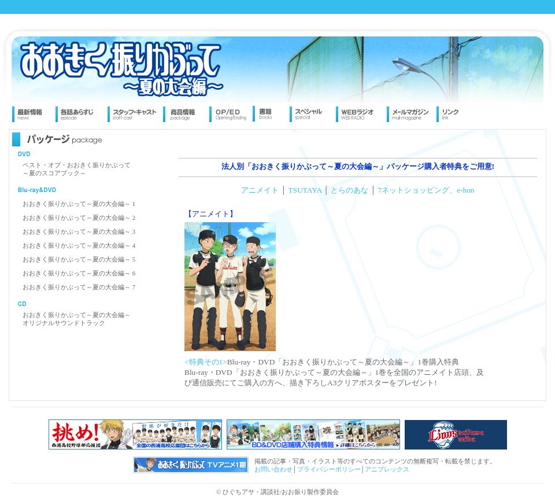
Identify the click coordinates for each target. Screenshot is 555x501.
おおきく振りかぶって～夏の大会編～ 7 (79, 287)
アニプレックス (387, 469)
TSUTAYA (305, 190)
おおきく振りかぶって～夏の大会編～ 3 (79, 232)
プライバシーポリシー (329, 469)
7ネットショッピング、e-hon (426, 190)
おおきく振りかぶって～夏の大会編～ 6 (79, 273)
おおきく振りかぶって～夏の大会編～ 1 (79, 204)
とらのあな (349, 190)
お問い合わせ (273, 469)
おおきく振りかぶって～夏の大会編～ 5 (79, 259)
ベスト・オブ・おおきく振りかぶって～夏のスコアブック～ (77, 169)
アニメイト (260, 190)
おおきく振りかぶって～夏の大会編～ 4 (79, 245)
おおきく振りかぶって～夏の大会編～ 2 (79, 218)
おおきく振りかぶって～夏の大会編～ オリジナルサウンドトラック (77, 319)
